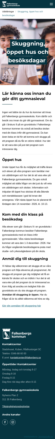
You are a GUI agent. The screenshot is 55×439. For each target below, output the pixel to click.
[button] (51, 4)
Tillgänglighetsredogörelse (15, 406)
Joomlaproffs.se (45, 436)
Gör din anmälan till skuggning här (21, 306)
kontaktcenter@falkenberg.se (25, 357)
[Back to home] (11, 4)
